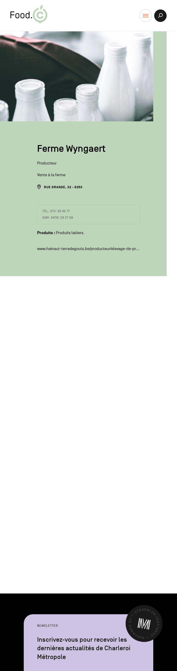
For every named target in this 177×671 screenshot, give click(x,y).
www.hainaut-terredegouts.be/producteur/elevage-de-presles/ (88, 248)
